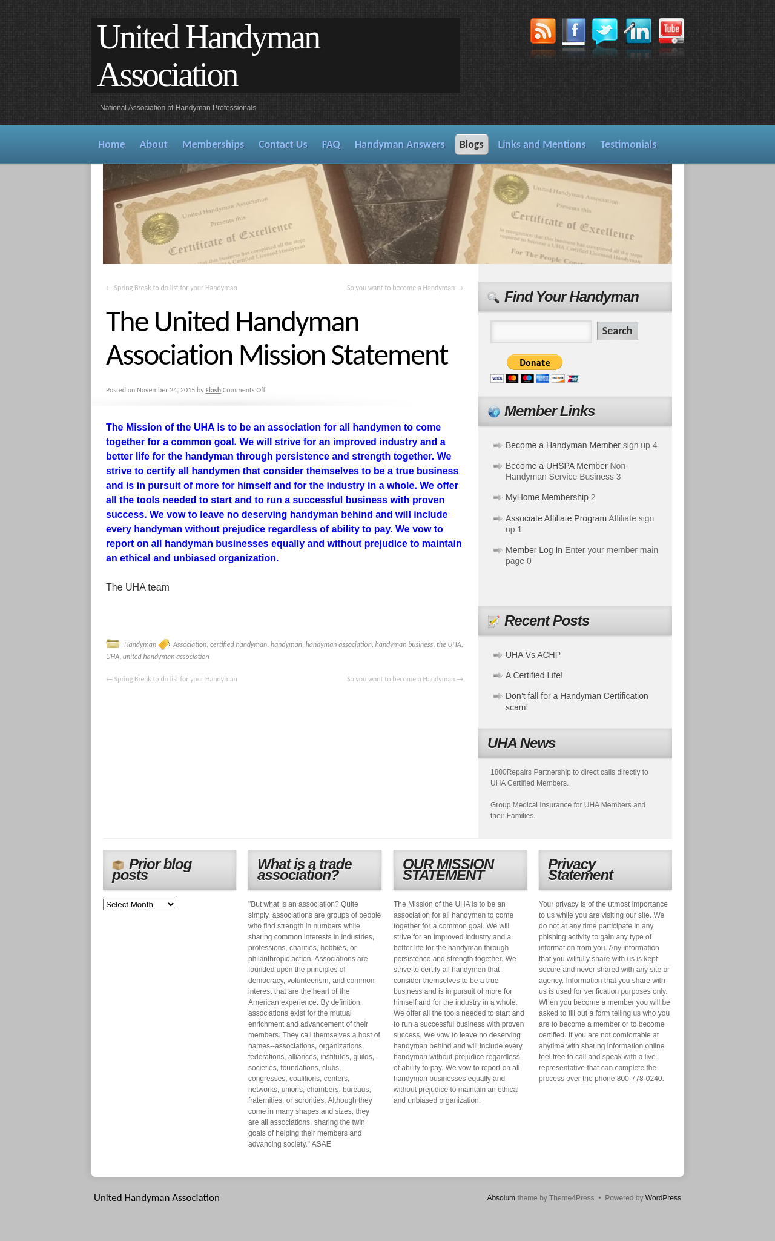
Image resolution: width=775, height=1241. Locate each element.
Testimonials (629, 144)
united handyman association (166, 656)
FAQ (331, 144)
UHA (112, 656)
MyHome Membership (547, 497)
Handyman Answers (400, 144)
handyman (286, 644)
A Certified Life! (534, 675)
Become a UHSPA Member (557, 466)
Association (189, 644)
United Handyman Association (208, 55)
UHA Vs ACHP (533, 655)
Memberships (213, 144)
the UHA (449, 644)
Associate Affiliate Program (556, 518)
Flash (213, 390)
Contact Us (283, 144)
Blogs (472, 144)
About (154, 144)
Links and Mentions (542, 144)
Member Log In (534, 550)
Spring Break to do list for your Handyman (171, 287)
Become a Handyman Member (563, 445)
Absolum (501, 1198)
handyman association (339, 644)
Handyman (140, 644)
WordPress (663, 1198)
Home (111, 144)
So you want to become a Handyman (405, 287)
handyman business (404, 644)
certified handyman (238, 644)
